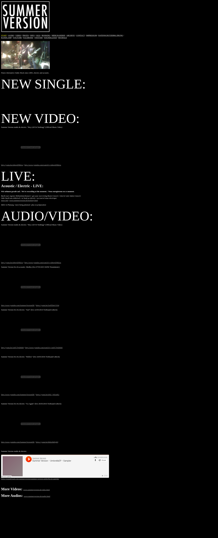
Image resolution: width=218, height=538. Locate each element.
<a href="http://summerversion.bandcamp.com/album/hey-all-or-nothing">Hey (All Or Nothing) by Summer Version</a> (109, 100)
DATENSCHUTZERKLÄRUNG (110, 35)
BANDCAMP (6, 38)
